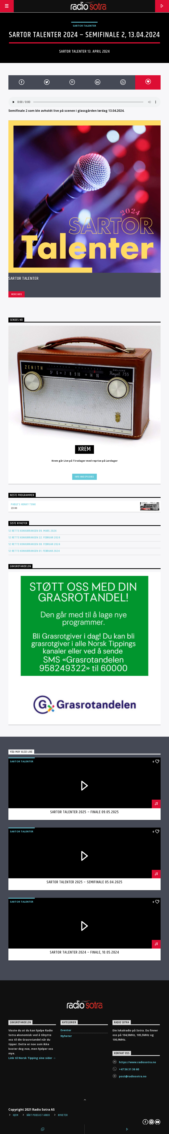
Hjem (15, 1115)
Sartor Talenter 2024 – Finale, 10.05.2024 (84, 952)
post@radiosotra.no (132, 1076)
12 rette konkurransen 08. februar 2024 (34, 544)
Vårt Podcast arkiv (38, 1115)
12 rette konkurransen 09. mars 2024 (32, 531)
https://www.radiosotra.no (137, 1062)
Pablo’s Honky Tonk (23, 504)
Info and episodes (84, 477)
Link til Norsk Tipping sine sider (32, 1058)
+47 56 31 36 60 (129, 1069)
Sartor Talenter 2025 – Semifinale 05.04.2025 (85, 882)
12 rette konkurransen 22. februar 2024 (34, 537)
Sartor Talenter (84, 25)
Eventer (66, 1030)
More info (16, 294)
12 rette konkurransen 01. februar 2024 (34, 551)
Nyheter (66, 1036)
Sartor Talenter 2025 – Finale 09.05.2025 (84, 812)
